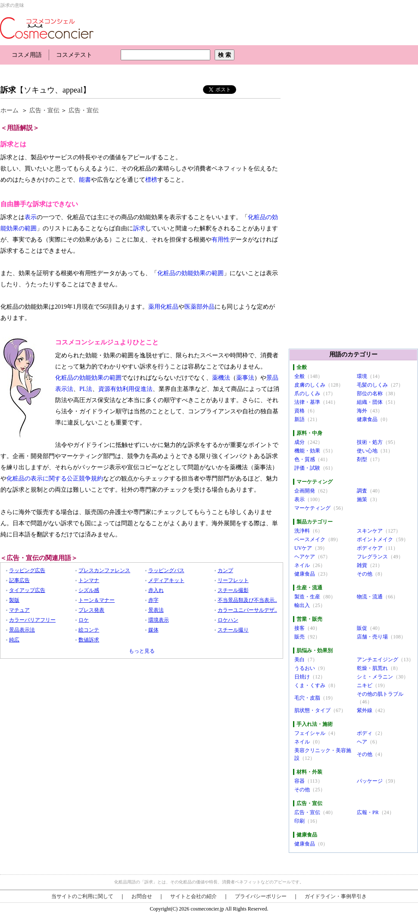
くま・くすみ (309, 685)
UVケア (303, 548)
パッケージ (370, 781)
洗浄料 (302, 531)
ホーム (9, 110)
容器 (299, 781)
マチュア (19, 610)
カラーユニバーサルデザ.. (247, 610)
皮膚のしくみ (309, 385)
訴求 (8, 90)
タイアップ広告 (27, 590)
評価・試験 (307, 468)
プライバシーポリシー (261, 896)
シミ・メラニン (375, 677)
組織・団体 (370, 402)
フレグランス (372, 557)
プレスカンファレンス (104, 570)
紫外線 (364, 710)
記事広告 (19, 580)
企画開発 (304, 491)
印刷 (299, 821)
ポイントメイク (375, 539)
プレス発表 (91, 610)
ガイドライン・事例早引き (336, 896)
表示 (31, 217)
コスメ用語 (27, 55)
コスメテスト (74, 55)
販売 (299, 637)
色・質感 (304, 459)
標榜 (151, 180)
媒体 (153, 630)
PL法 (85, 389)
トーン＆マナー (96, 600)
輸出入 (302, 605)
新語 (299, 419)
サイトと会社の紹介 (193, 896)
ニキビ (364, 685)
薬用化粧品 (163, 307)
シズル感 (88, 590)
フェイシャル (309, 733)
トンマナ (88, 580)
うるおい (304, 668)
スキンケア (370, 531)
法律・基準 (307, 402)
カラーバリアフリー (32, 620)
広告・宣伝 (44, 110)
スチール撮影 (233, 590)
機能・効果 (307, 451)
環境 (362, 376)
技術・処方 (370, 442)
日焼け (302, 677)
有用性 (221, 239)
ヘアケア (304, 557)
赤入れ (156, 590)
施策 (362, 499)
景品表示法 (22, 630)
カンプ (225, 570)
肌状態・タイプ (312, 710)
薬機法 (221, 378)
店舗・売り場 (372, 637)
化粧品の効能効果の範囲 (190, 273)
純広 (14, 640)
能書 (85, 180)
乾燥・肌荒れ (372, 668)
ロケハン (228, 620)
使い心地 (367, 451)
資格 (299, 411)
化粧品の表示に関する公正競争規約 (54, 478)
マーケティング (312, 508)
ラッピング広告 (27, 570)
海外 (362, 411)
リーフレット (233, 580)
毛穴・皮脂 (307, 698)
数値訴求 (88, 640)
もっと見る (142, 651)
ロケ (83, 620)
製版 (14, 600)
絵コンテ (88, 630)
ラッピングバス (166, 570)
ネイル (302, 565)
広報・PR (368, 812)
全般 (299, 376)
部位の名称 (370, 393)
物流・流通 (370, 597)
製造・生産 (307, 597)
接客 (299, 628)
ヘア (362, 742)
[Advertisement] (157, 72)
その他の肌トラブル (380, 694)
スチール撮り (233, 630)
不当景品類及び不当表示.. (247, 600)
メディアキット (166, 580)
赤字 (153, 600)
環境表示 (158, 620)
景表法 (156, 610)
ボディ (364, 733)
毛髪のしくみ (372, 385)
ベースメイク (309, 539)
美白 (299, 660)
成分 (299, 442)
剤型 (362, 459)
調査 (362, 491)
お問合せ (141, 896)
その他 (364, 574)
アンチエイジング (377, 660)
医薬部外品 (199, 307)
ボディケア (370, 548)
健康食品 (367, 419)
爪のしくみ (307, 393)
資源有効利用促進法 (125, 389)
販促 (362, 628)
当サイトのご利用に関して (82, 896)
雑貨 (362, 565)
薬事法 (245, 378)
